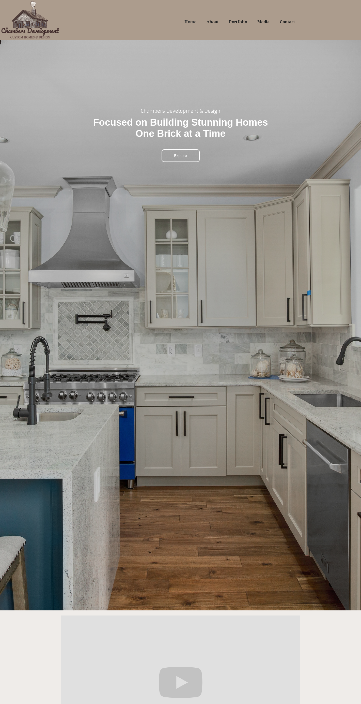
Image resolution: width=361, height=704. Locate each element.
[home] (30, 20)
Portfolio (238, 21)
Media (263, 21)
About (213, 21)
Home (190, 21)
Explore (180, 155)
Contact (287, 21)
